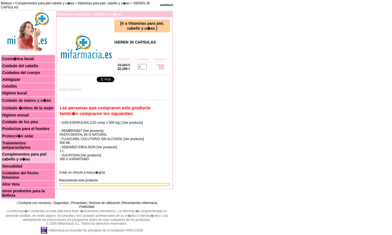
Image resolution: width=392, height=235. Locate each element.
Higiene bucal (14, 93)
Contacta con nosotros (34, 203)
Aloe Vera (11, 184)
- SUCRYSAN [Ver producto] (80, 155)
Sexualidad (12, 166)
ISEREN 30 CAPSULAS (135, 42)
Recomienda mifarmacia (139, 203)
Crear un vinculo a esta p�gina (82, 172)
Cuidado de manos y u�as (26, 100)
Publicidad (86, 207)
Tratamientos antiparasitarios (16, 145)
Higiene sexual (15, 115)
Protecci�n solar (17, 136)
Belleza (6, 3)
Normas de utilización (104, 203)
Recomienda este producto (78, 180)
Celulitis (9, 86)
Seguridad (61, 203)
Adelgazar (11, 79)
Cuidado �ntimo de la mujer (28, 108)
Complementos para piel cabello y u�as (44, 3)
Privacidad (78, 203)
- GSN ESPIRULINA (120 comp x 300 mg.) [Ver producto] (101, 123)
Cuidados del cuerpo (21, 72)
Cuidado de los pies (20, 122)
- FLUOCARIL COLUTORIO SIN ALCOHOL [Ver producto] (102, 139)
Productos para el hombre (25, 128)
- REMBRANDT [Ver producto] (81, 131)
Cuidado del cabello (20, 66)
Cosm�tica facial (18, 59)
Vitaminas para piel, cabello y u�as (104, 3)
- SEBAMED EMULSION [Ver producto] (88, 147)
